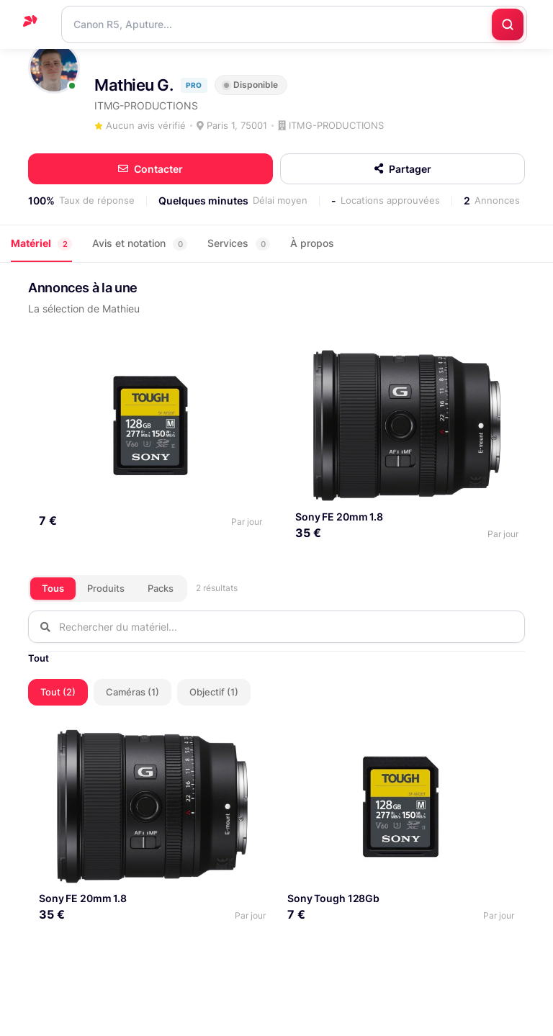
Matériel (41, 244)
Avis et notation (139, 244)
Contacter (150, 169)
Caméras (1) (132, 690)
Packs (161, 587)
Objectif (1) (213, 690)
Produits (106, 587)
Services (238, 244)
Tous (53, 587)
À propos (312, 243)
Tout (38, 656)
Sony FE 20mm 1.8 (337, 515)
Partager (402, 169)
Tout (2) (58, 690)
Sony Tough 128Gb (333, 897)
